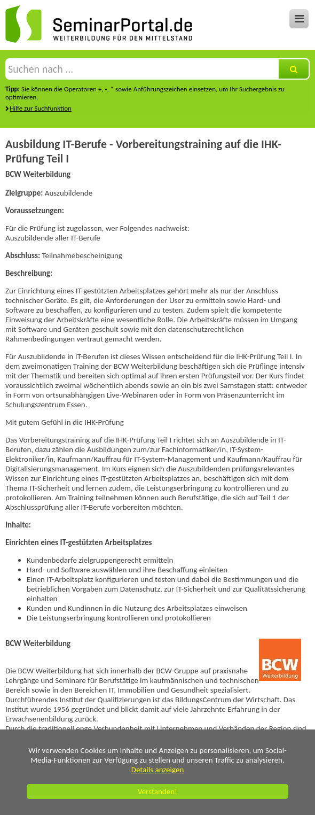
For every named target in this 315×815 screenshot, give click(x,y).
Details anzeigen (157, 769)
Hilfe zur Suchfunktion (41, 108)
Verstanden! (157, 791)
